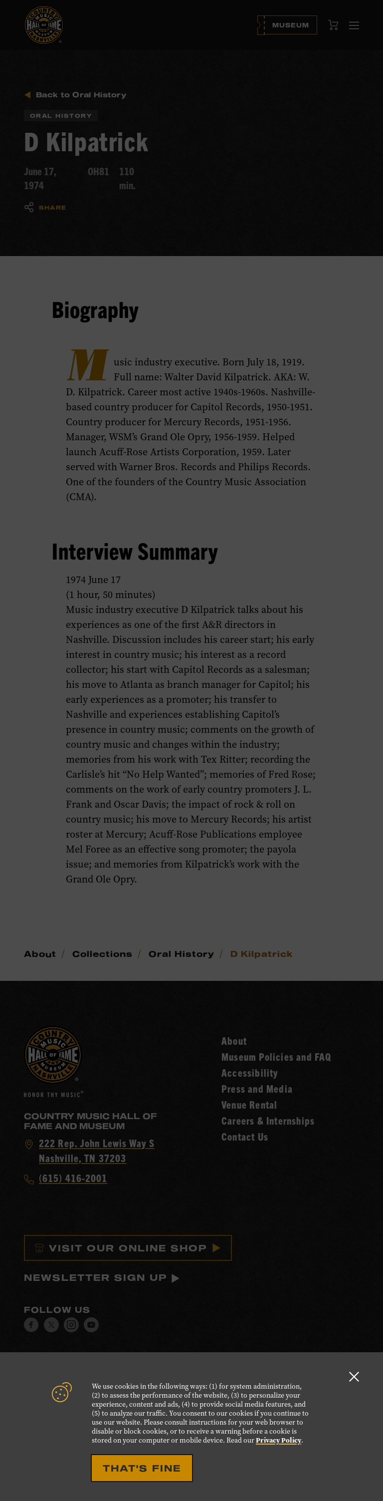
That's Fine (142, 1468)
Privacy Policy (278, 1440)
